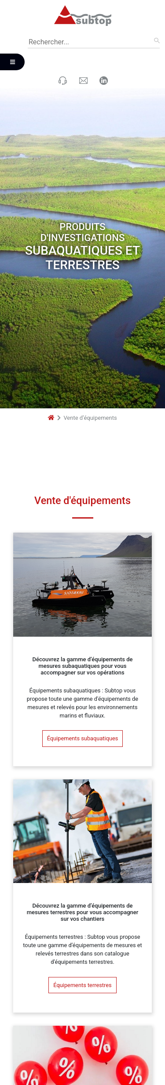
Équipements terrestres (82, 941)
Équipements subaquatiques (82, 695)
